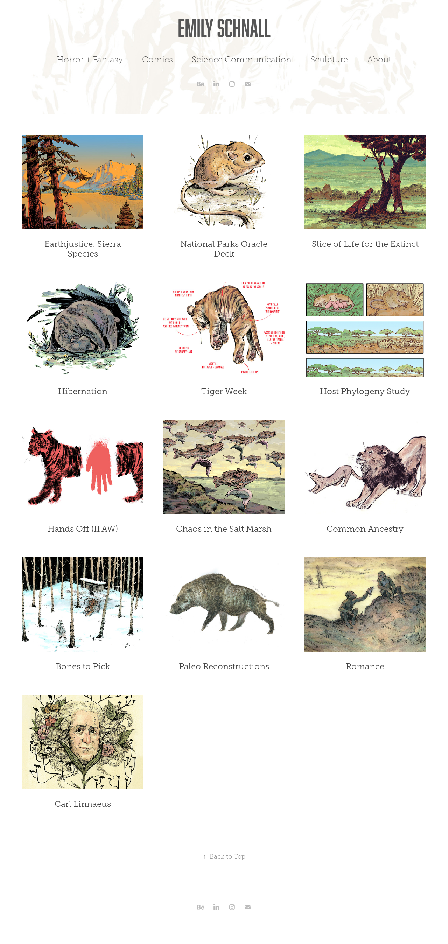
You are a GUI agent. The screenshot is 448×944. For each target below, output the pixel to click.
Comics (157, 59)
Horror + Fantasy (90, 59)
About (379, 59)
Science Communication (242, 59)
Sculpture (329, 59)
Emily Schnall (224, 27)
